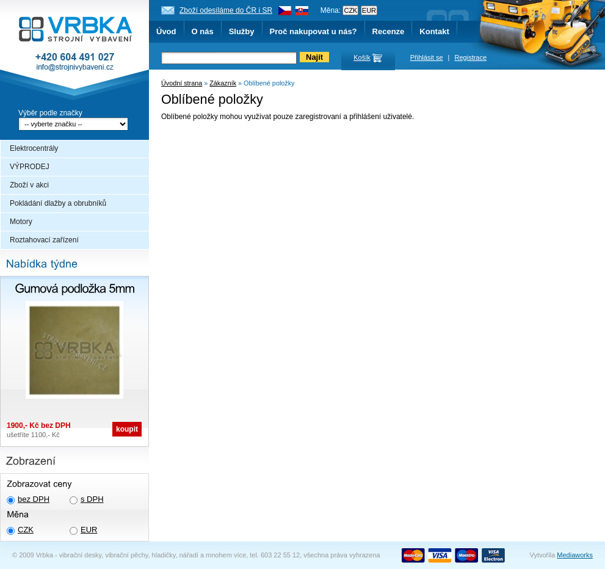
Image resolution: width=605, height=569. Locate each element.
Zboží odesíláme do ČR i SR (225, 10)
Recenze (388, 31)
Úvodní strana (181, 83)
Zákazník (222, 83)
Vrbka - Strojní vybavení (74, 51)
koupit (127, 429)
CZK (26, 529)
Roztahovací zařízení (44, 240)
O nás (203, 31)
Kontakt (434, 31)
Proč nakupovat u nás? (313, 31)
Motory (21, 221)
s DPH (92, 499)
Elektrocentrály (34, 148)
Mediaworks (575, 555)
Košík (362, 57)
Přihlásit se (426, 57)
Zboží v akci (29, 185)
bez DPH (33, 499)
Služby (242, 31)
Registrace (471, 57)
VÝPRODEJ (29, 166)
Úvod (166, 31)
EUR (89, 529)
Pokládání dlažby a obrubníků (58, 203)
